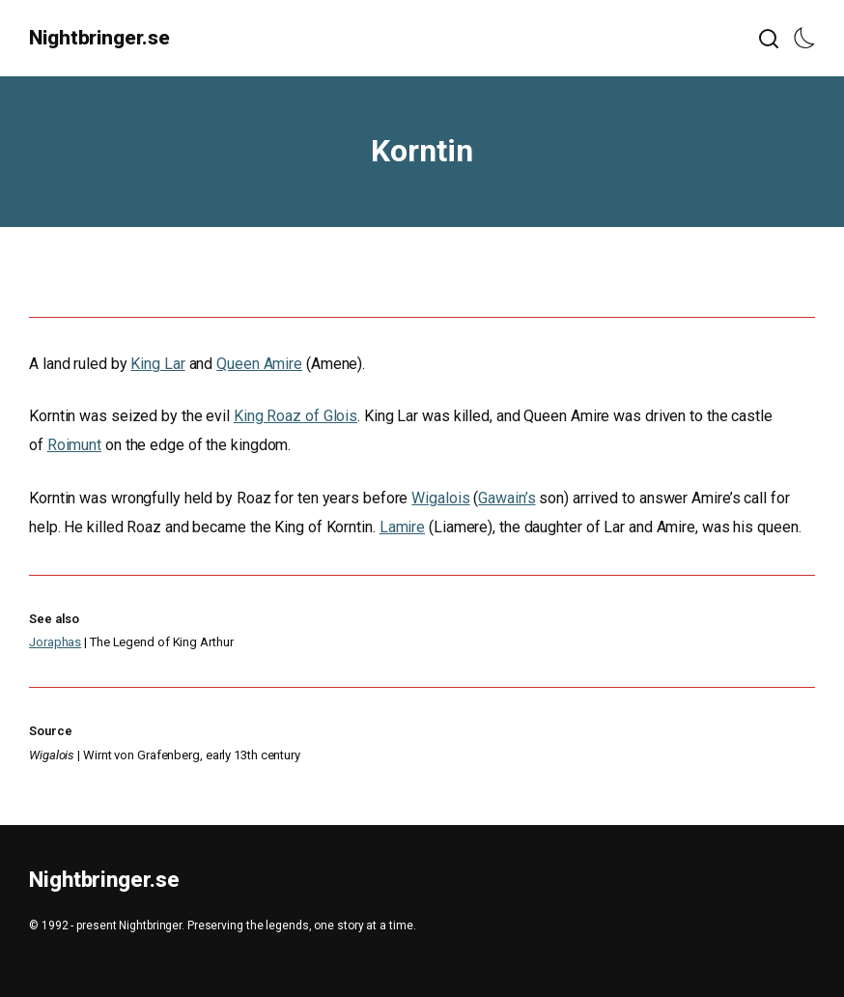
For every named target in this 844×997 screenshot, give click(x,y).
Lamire (402, 527)
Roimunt (74, 445)
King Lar (157, 364)
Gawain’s (506, 498)
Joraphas (55, 642)
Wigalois (440, 498)
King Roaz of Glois (295, 416)
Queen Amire (259, 364)
